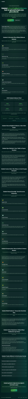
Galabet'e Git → (10, 20)
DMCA (24, 397)
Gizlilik (19, 397)
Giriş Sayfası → (14, 390)
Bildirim (26, 397)
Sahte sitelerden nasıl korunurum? (7, 375)
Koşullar (21, 397)
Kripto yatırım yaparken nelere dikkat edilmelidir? (9, 369)
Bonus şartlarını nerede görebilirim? (7, 372)
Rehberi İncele (17, 20)
